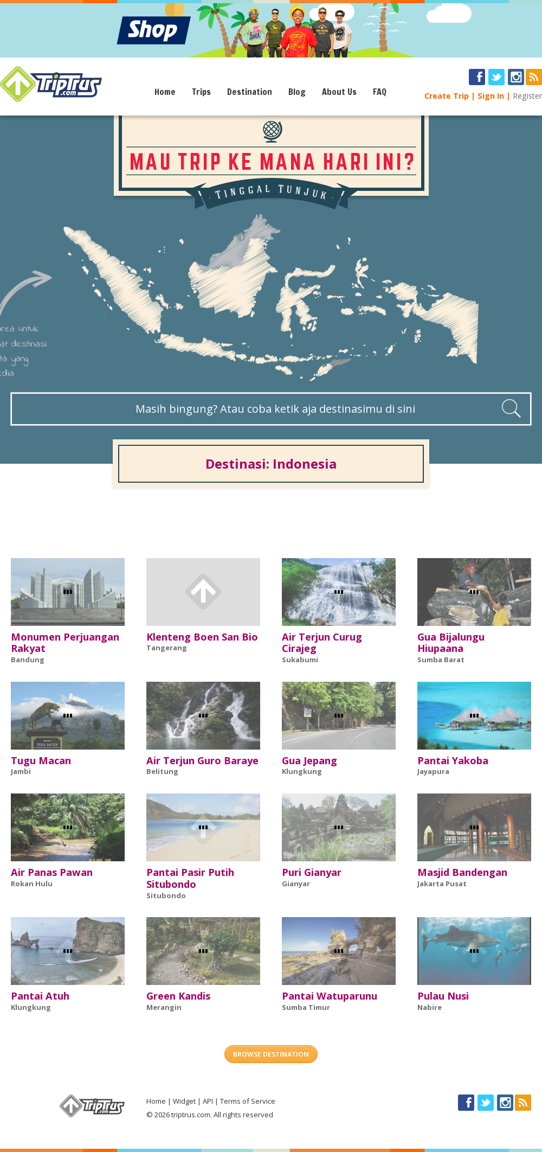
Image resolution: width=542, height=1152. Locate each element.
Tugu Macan (41, 760)
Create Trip (446, 96)
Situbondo (166, 895)
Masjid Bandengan (462, 872)
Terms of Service (247, 1101)
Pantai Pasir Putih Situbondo (190, 878)
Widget (184, 1101)
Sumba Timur (306, 1007)
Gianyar (296, 883)
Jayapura (433, 771)
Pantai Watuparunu (329, 995)
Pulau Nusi (443, 995)
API (208, 1101)
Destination (249, 92)
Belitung (162, 771)
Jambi (21, 771)
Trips (201, 92)
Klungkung (302, 771)
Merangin (164, 1007)
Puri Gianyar (311, 872)
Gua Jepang (309, 760)
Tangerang (166, 647)
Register (527, 96)
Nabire (429, 1007)
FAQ (379, 92)
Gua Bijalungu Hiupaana (451, 642)
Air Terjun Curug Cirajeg (322, 642)
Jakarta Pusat (442, 883)
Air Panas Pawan (52, 872)
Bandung (27, 659)
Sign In (491, 96)
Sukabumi (300, 659)
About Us (339, 92)
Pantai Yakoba (452, 760)
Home (165, 92)
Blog (297, 92)
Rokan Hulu (32, 883)
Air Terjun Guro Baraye (202, 760)
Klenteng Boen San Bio (202, 636)
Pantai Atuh (40, 995)
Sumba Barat (440, 659)
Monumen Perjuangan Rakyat (65, 642)
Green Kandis (178, 995)
